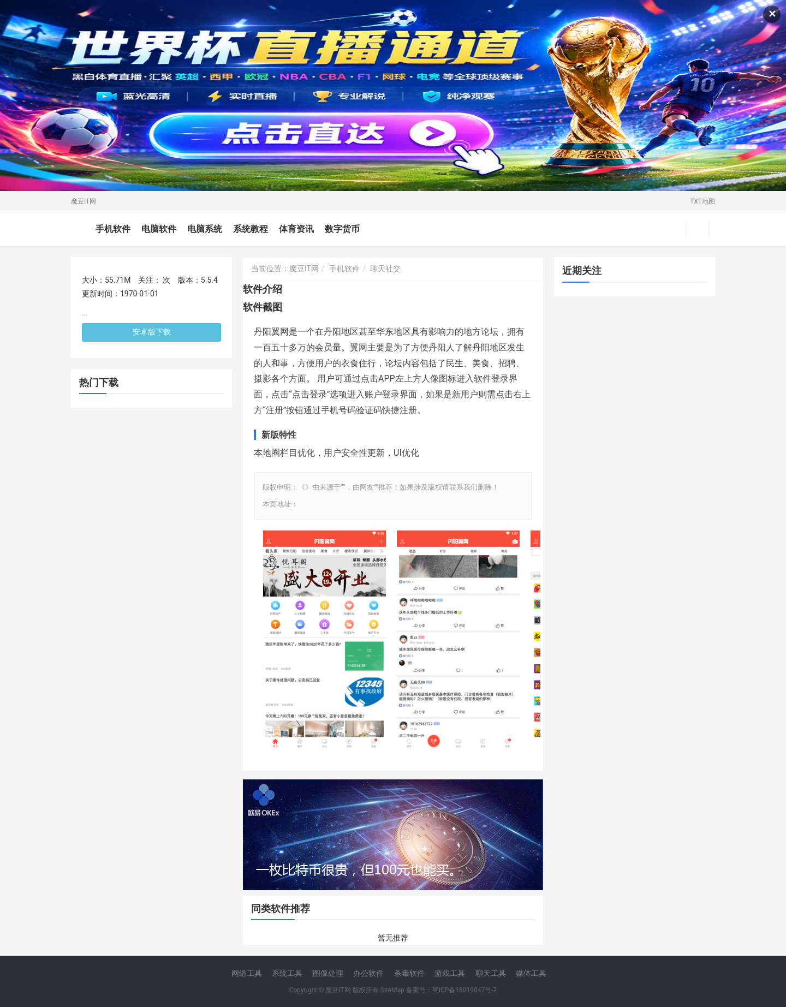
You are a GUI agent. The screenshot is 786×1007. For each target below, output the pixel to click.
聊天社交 (385, 268)
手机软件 (113, 229)
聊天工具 (490, 973)
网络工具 (246, 973)
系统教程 (250, 229)
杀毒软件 (409, 973)
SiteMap (392, 990)
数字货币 (342, 229)
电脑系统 (204, 229)
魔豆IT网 (83, 201)
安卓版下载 (152, 331)
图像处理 (328, 973)
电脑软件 (158, 229)
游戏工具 (449, 973)
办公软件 (368, 973)
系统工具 (287, 973)
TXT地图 (702, 201)
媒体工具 (531, 973)
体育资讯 (296, 229)
